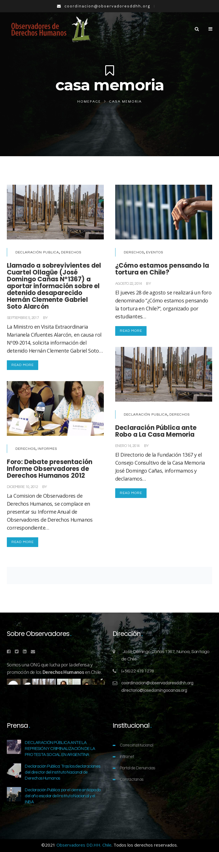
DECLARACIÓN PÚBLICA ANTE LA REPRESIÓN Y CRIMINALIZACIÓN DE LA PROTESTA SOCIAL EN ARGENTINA (60, 749)
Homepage (89, 101)
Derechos (71, 252)
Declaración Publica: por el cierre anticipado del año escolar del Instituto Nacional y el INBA (62, 796)
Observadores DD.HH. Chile (83, 845)
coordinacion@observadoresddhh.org (157, 683)
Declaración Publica (37, 252)
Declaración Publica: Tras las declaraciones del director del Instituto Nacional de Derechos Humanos (62, 772)
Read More (22, 365)
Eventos (154, 252)
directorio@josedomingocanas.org (154, 690)
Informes (47, 449)
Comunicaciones (63, 318)
